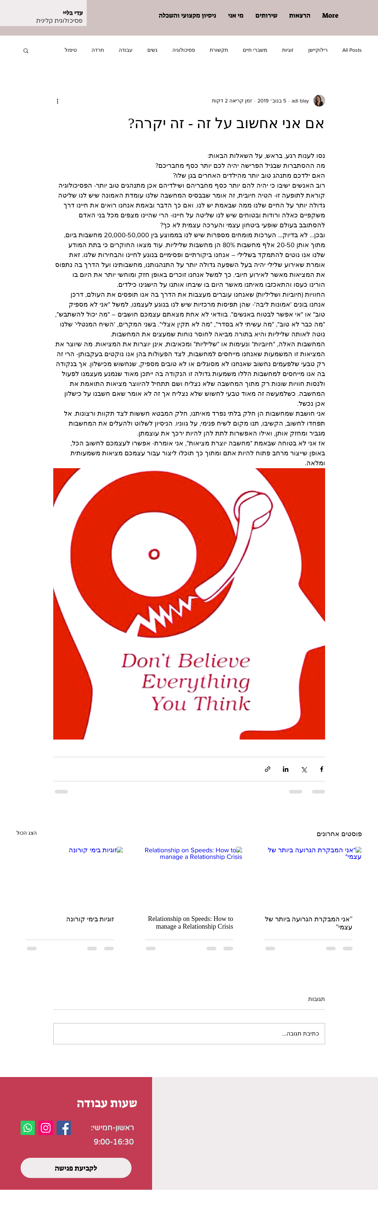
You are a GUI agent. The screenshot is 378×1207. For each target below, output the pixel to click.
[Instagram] (46, 1128)
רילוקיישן (318, 50)
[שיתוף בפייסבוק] (321, 769)
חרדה (97, 50)
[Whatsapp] (28, 1128)
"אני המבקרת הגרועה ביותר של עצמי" (308, 923)
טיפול (71, 50)
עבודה (126, 50)
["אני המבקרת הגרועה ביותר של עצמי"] (308, 876)
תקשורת (219, 50)
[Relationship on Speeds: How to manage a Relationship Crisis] (189, 876)
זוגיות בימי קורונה (90, 919)
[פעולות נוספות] (57, 100)
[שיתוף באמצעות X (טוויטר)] (303, 769)
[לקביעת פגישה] (76, 1168)
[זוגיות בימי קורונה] (70, 876)
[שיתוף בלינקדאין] (285, 769)
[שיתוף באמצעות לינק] (267, 769)
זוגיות (288, 50)
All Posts (352, 50)
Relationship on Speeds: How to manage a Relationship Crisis (190, 922)
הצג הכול (27, 833)
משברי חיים (255, 50)
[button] (25, 50)
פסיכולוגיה (183, 50)
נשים (152, 50)
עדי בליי (73, 13)
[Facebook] (64, 1128)
